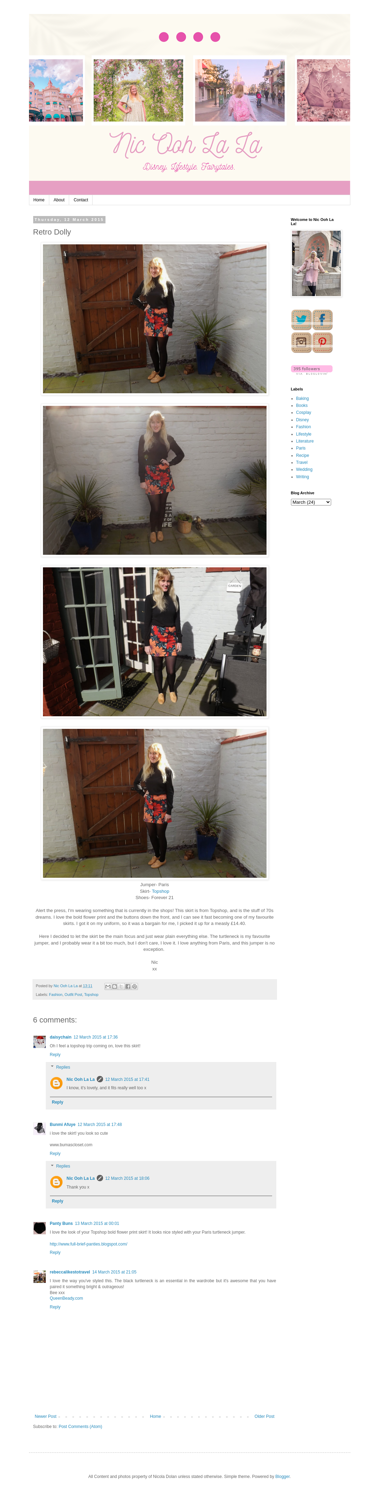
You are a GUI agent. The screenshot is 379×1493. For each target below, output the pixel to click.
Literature (305, 441)
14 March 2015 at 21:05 (114, 1272)
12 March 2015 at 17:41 (127, 1079)
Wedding (304, 469)
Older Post (265, 1416)
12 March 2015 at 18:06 (127, 1178)
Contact (81, 200)
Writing (302, 476)
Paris (301, 448)
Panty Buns (61, 1223)
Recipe (302, 455)
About (59, 200)
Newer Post (46, 1416)
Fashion (55, 994)
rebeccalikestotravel (70, 1272)
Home (39, 200)
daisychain (61, 1037)
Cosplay (303, 412)
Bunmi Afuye (63, 1124)
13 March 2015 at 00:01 (97, 1223)
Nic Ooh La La (81, 1079)
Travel (302, 462)
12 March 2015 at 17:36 (96, 1037)
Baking (302, 398)
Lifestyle (304, 434)
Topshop (160, 891)
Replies (63, 1067)
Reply (55, 1054)
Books (302, 405)
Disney (302, 419)
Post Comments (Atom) (80, 1426)
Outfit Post (73, 994)
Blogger (282, 1476)
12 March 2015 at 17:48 (100, 1124)
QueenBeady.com (66, 1298)
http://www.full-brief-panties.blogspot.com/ (88, 1244)
